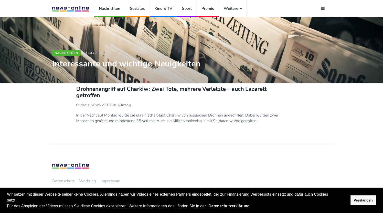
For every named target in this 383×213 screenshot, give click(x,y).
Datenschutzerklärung (229, 206)
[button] (207, 206)
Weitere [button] (233, 8)
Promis (208, 8)
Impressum (110, 181)
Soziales (137, 8)
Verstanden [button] (363, 200)
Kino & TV (163, 8)
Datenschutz (63, 181)
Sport (187, 8)
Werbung (87, 181)
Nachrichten (109, 8)
